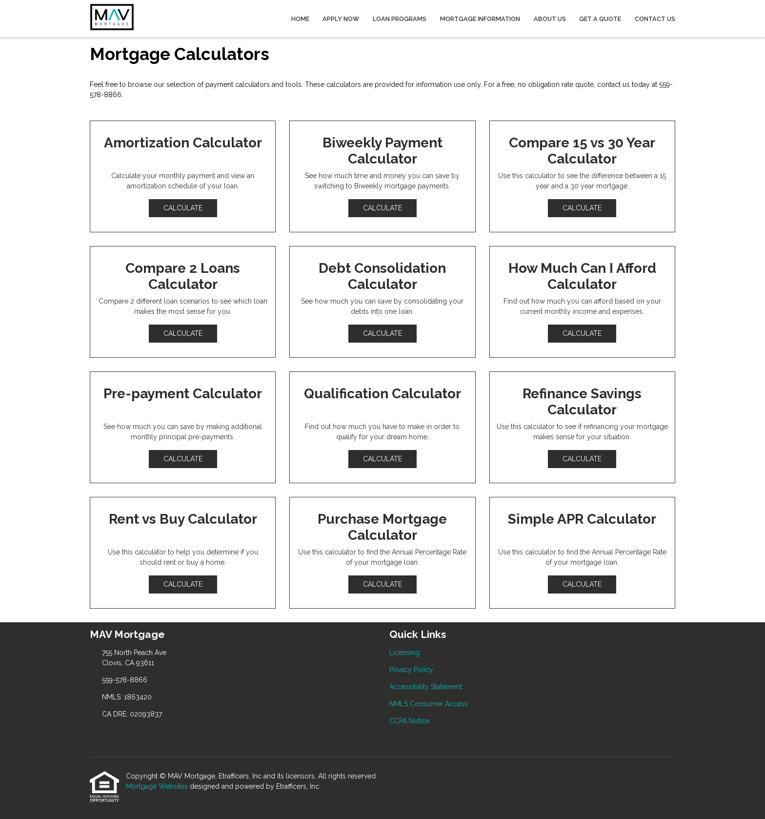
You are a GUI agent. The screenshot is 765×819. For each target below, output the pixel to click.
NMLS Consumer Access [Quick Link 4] (428, 704)
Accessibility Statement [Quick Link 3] (425, 687)
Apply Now (340, 18)
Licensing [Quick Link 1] (404, 652)
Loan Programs (399, 18)
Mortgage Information (480, 18)
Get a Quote (600, 18)
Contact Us (655, 18)
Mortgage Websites (158, 786)
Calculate (182, 208)
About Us (550, 18)
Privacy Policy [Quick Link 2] (411, 670)
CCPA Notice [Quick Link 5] (409, 721)
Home (300, 18)
